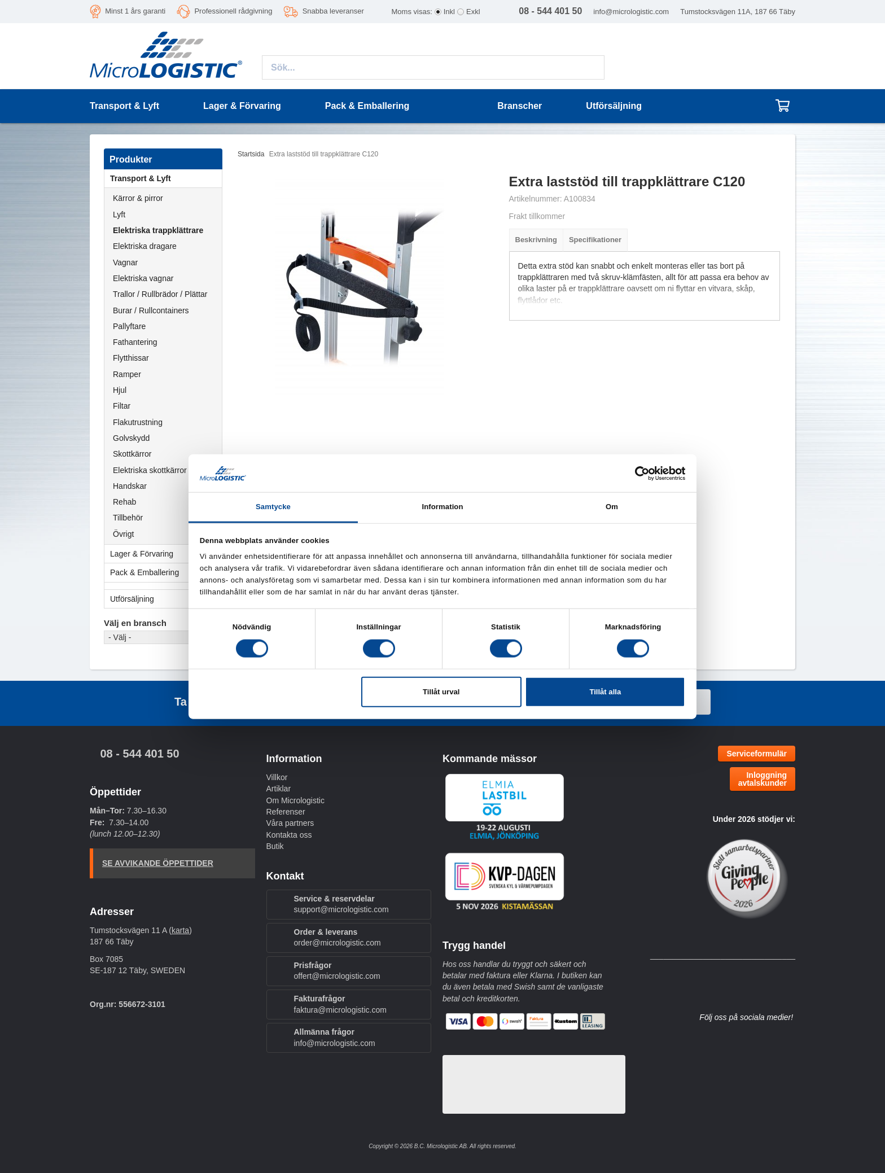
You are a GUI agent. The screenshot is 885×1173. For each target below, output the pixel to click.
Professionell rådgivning (233, 11)
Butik (275, 846)
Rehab (124, 501)
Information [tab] (442, 506)
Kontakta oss (289, 834)
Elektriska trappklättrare (158, 230)
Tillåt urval (441, 692)
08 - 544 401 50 (139, 753)
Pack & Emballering (166, 572)
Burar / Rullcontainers (151, 310)
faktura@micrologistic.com (340, 1009)
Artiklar (278, 788)
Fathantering (135, 342)
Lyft (119, 214)
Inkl (449, 11)
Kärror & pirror (138, 198)
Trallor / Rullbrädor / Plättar (160, 294)
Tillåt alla (605, 692)
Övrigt (123, 534)
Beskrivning (536, 239)
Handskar (130, 486)
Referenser (285, 811)
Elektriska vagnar (143, 278)
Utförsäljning (614, 106)
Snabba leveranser (333, 11)
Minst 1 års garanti (135, 11)
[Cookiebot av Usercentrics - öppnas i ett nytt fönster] (635, 473)
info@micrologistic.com (631, 11)
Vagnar (125, 262)
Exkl (473, 11)
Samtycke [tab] (273, 506)
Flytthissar (131, 357)
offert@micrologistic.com (337, 976)
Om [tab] (612, 506)
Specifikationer (595, 239)
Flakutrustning (138, 422)
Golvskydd (131, 438)
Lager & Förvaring (166, 553)
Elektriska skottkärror (150, 470)
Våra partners (290, 823)
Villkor (277, 777)
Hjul (119, 390)
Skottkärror (132, 453)
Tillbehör (128, 517)
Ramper (127, 374)
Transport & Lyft (166, 178)
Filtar (121, 405)
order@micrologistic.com (337, 942)
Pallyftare (129, 326)
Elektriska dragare (145, 246)
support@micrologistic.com (341, 909)
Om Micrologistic (295, 800)
